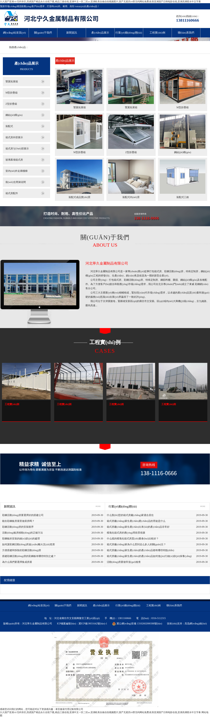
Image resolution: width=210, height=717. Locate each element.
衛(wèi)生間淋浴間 (16, 182)
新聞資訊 (71, 32)
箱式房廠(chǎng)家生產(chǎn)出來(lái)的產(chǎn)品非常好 (138, 527)
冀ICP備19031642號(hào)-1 (93, 623)
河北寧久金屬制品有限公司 (106, 263)
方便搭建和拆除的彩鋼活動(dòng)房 (21, 550)
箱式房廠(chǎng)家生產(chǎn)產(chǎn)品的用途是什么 (136, 521)
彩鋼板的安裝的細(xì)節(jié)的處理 (21, 538)
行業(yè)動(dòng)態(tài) (128, 32)
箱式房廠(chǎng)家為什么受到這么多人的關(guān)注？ (136, 544)
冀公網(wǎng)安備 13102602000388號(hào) (137, 623)
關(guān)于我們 (43, 32)
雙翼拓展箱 (12, 81)
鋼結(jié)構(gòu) (14, 115)
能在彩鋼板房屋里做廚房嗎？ (18, 521)
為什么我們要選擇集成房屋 (17, 562)
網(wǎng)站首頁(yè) (14, 32)
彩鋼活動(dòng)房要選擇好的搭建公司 (23, 515)
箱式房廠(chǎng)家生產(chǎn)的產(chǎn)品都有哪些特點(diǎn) (140, 550)
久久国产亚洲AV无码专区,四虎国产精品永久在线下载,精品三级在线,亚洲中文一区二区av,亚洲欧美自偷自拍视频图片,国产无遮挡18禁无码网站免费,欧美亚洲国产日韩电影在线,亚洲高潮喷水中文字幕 (100, 1)
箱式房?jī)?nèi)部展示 (17, 148)
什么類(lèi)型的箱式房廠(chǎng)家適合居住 (130, 515)
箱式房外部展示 (14, 137)
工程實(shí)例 (157, 32)
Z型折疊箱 (11, 104)
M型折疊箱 (12, 92)
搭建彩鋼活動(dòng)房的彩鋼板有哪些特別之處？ (29, 556)
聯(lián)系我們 (186, 32)
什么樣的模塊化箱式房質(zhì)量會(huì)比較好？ (133, 538)
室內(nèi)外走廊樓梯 (17, 171)
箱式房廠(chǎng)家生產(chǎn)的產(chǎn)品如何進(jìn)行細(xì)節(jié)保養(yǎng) (147, 556)
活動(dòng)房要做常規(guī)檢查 (124, 562)
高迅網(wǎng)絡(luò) (196, 623)
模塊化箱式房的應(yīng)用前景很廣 (126, 532)
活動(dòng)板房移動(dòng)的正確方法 (22, 532)
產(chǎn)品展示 (100, 32)
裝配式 (9, 126)
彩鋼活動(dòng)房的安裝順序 (18, 527)
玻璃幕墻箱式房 (14, 159)
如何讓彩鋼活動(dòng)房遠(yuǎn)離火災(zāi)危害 (28, 544)
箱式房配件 (12, 193)
